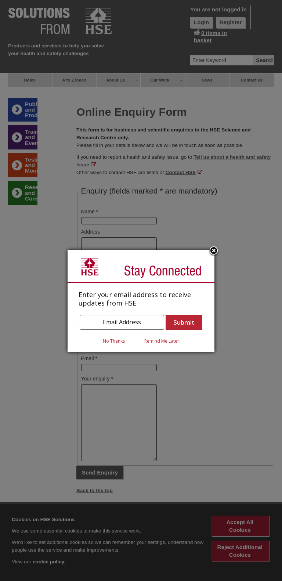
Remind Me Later (161, 341)
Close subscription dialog (213, 251)
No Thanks (114, 341)
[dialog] (141, 301)
